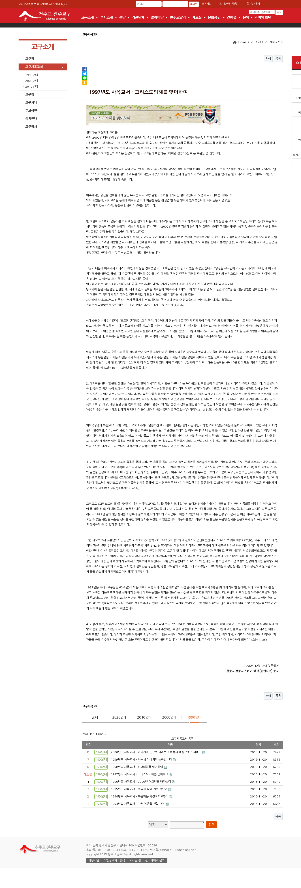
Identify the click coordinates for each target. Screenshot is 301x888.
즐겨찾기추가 (253, 3)
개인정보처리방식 (114, 860)
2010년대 (31, 86)
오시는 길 (135, 860)
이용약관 (93, 860)
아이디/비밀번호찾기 (228, 3)
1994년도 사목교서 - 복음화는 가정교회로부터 (140, 796)
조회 (276, 744)
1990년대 (31, 75)
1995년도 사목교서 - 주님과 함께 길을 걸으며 (139, 789)
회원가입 (206, 3)
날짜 (258, 744)
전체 (95, 717)
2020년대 (119, 717)
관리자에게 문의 (155, 860)
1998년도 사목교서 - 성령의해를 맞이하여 (137, 766)
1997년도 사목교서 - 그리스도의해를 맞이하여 (140, 774)
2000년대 (31, 80)
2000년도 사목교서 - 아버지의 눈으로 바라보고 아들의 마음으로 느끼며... (156, 752)
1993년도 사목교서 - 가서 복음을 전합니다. (138, 803)
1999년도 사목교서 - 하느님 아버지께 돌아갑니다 (142, 759)
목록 (278, 58)
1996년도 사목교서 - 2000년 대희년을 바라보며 (141, 781)
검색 (268, 58)
